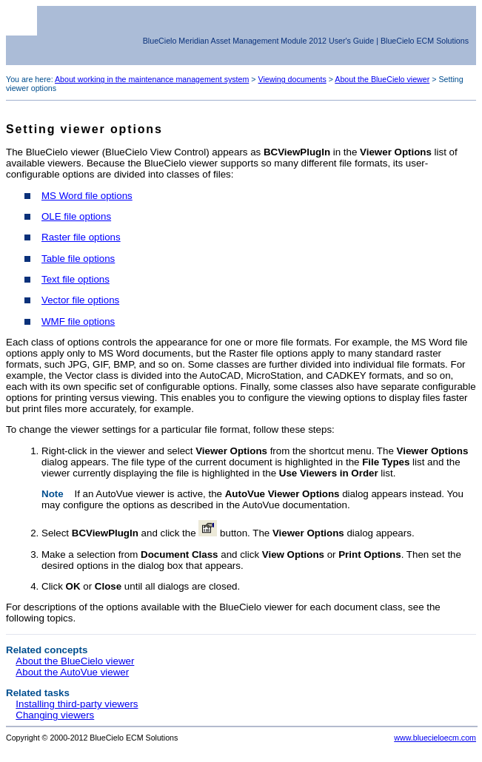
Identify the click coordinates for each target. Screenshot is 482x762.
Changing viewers (55, 715)
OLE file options (76, 216)
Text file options (75, 279)
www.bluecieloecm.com (435, 737)
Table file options (78, 258)
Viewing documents (292, 79)
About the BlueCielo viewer (382, 79)
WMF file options (78, 321)
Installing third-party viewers (77, 703)
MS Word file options (87, 195)
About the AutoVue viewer (72, 672)
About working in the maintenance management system (152, 79)
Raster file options (81, 237)
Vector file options (80, 300)
